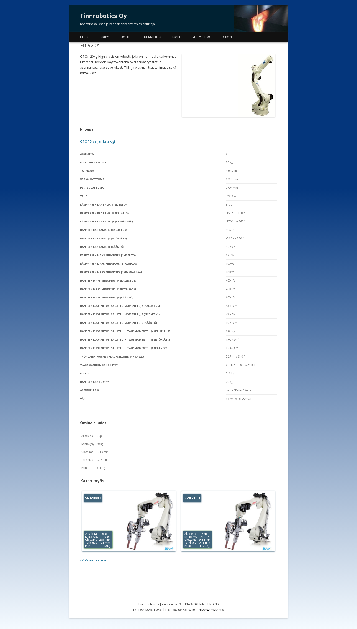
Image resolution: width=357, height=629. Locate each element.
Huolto (177, 37)
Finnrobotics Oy (103, 16)
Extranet (228, 37)
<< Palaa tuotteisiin (94, 560)
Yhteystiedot (202, 37)
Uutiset (85, 37)
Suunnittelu (152, 37)
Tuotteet (126, 37)
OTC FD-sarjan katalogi (97, 141)
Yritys (105, 37)
